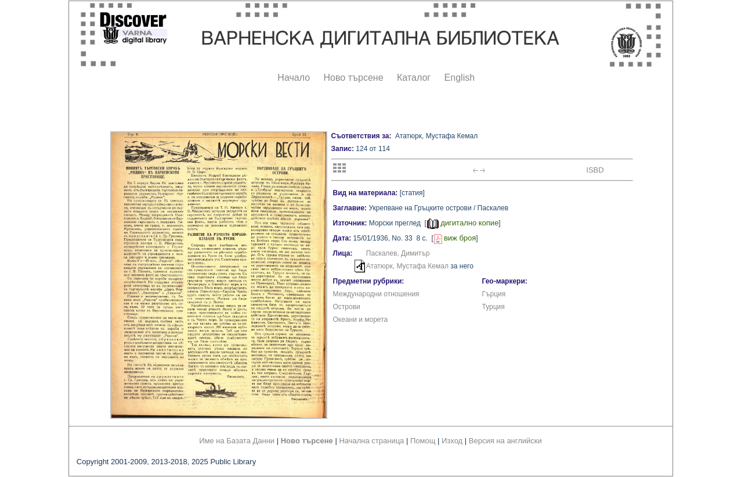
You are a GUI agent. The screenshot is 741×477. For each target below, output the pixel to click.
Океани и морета (360, 319)
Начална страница (371, 440)
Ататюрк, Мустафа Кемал (407, 266)
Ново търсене (354, 78)
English (459, 78)
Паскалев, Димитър (398, 253)
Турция (493, 307)
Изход (452, 440)
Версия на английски (505, 440)
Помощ (422, 440)
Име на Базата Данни (236, 440)
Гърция (494, 294)
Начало (293, 78)
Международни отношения (376, 294)
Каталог (414, 78)
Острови (346, 307)
